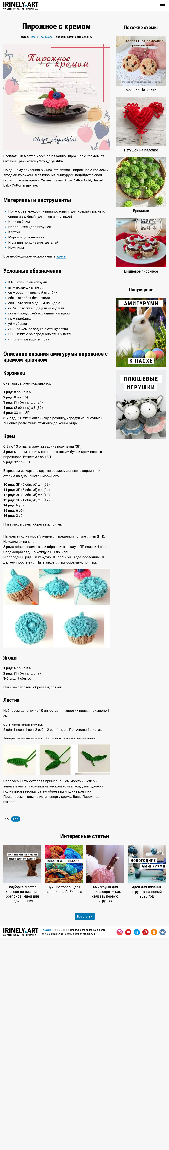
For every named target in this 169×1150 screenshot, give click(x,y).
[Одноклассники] (154, 932)
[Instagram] (120, 932)
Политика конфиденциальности (87, 930)
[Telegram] (137, 932)
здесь (61, 256)
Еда (15, 819)
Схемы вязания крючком (20, 6)
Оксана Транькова (41, 37)
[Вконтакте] (162, 932)
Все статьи (84, 916)
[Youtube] (128, 932)
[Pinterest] (145, 932)
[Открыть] (162, 5)
